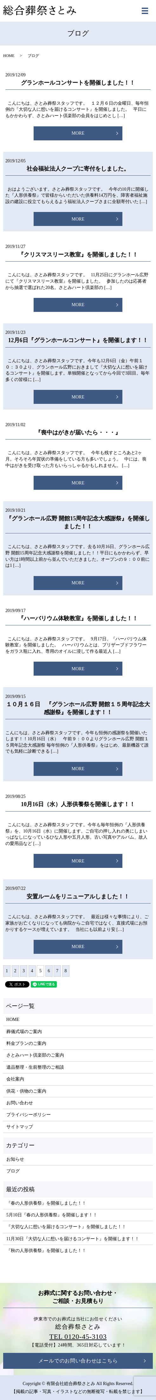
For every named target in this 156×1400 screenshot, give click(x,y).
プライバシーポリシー (28, 1114)
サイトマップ (19, 1126)
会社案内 (15, 1079)
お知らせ (15, 1159)
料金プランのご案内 (26, 1043)
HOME (8, 55)
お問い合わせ (19, 1103)
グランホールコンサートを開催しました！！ (78, 83)
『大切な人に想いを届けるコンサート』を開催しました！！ (66, 1226)
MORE (78, 133)
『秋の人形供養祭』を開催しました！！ (46, 1250)
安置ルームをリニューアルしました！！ (78, 896)
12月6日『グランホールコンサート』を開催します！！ (78, 340)
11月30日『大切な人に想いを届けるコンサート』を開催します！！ (72, 1238)
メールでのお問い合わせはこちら (78, 1360)
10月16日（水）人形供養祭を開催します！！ (78, 804)
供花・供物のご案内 (26, 1091)
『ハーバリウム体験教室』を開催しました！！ (78, 618)
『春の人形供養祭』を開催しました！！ (46, 1203)
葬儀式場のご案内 (24, 1031)
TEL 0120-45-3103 (78, 1336)
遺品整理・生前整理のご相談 (35, 1067)
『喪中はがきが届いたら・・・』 (78, 432)
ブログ (13, 1171)
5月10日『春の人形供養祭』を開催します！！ (51, 1215)
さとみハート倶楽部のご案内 (35, 1055)
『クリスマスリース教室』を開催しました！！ (78, 254)
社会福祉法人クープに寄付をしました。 (78, 168)
